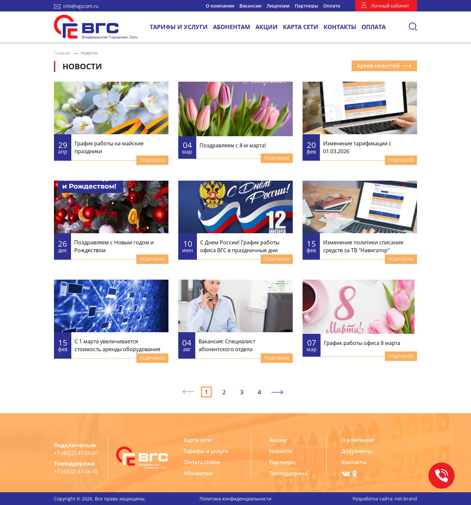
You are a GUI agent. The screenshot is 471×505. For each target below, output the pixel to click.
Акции (266, 27)
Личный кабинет (390, 6)
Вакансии (250, 6)
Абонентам (231, 27)
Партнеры (306, 6)
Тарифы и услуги (179, 27)
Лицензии (278, 6)
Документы (356, 451)
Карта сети (300, 27)
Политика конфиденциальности (235, 499)
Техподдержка (288, 473)
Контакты (339, 27)
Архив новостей (384, 65)
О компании (220, 6)
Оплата (331, 6)
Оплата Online (201, 462)
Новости (280, 451)
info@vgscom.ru (80, 6)
